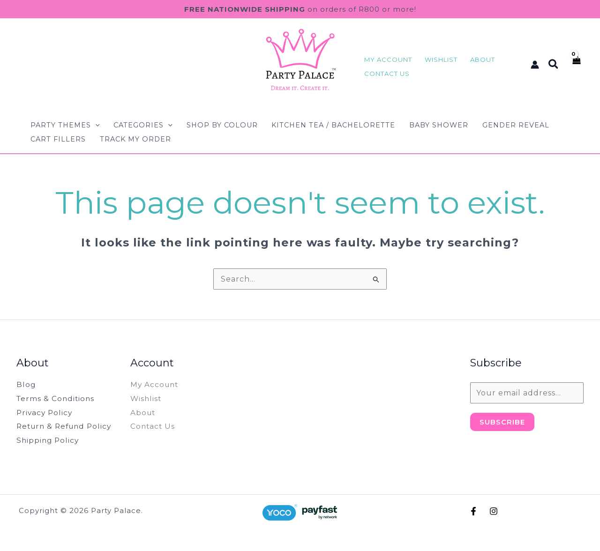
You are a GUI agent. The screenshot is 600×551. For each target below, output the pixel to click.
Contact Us (153, 426)
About (143, 412)
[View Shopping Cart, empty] (576, 64)
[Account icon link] (535, 64)
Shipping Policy (48, 440)
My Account (155, 384)
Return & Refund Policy (66, 426)
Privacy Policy (45, 412)
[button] (553, 64)
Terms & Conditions (56, 398)
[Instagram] (493, 511)
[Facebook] (473, 511)
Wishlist (146, 398)
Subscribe (502, 421)
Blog (26, 384)
